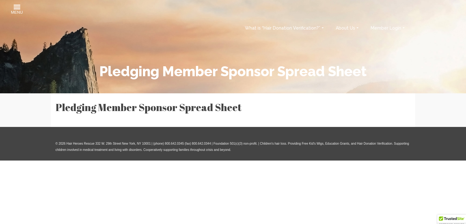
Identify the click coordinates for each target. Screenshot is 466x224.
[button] (16, 10)
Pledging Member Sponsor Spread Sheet (148, 107)
